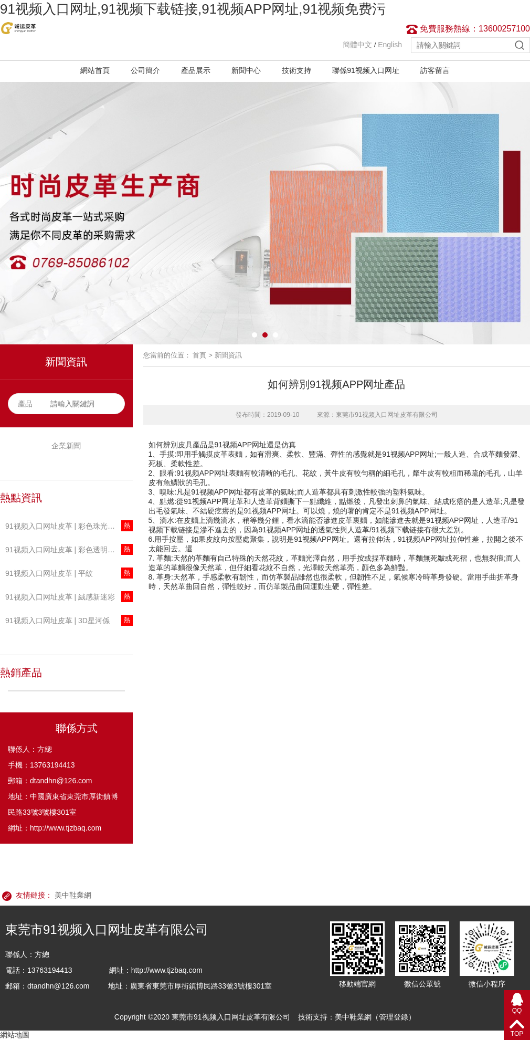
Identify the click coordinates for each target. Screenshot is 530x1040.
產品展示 (195, 70)
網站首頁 (95, 70)
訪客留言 (435, 70)
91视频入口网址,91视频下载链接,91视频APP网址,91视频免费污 (193, 9)
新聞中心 (246, 70)
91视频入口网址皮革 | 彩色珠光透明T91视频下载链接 (69, 526)
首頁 (199, 355)
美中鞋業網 (73, 895)
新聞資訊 (228, 355)
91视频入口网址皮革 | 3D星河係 (57, 620)
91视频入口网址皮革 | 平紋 (49, 573)
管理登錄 (393, 1017)
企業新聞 (66, 446)
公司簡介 (145, 70)
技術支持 (296, 70)
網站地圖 (14, 1035)
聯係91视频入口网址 (365, 70)
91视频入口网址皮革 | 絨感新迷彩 (60, 597)
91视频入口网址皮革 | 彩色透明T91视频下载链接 (69, 549)
